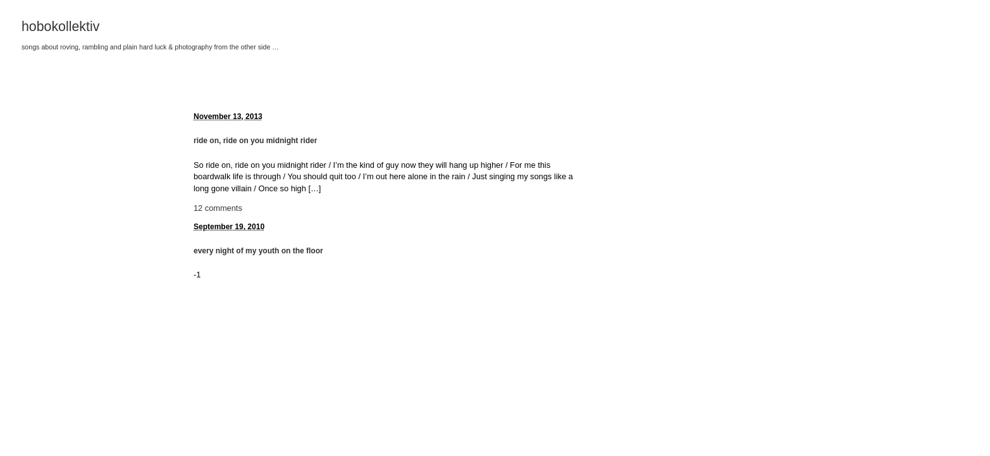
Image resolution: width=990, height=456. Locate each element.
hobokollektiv (60, 26)
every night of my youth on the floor (258, 250)
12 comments (218, 208)
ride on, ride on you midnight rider (255, 140)
